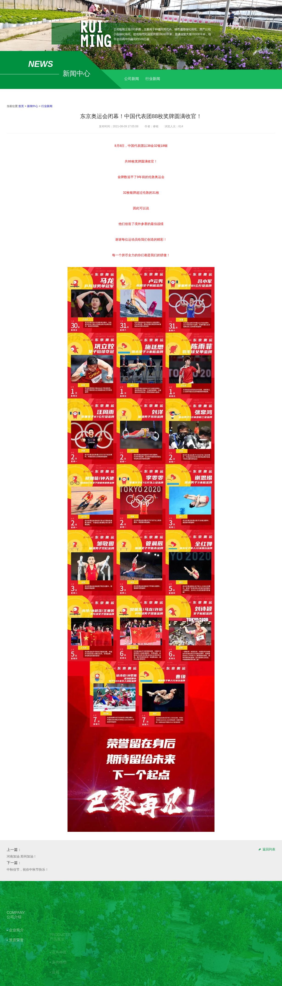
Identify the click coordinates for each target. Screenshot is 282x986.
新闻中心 (32, 106)
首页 (21, 106)
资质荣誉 (16, 960)
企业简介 (16, 950)
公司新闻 (131, 79)
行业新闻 (152, 79)
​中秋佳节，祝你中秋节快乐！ (27, 869)
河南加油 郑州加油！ (22, 856)
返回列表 (268, 849)
